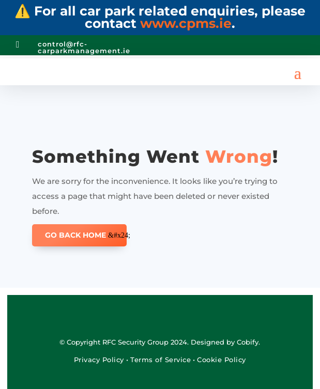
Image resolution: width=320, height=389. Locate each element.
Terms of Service (160, 359)
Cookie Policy (221, 359)
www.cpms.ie (186, 23)
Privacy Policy (100, 359)
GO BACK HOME (75, 235)
